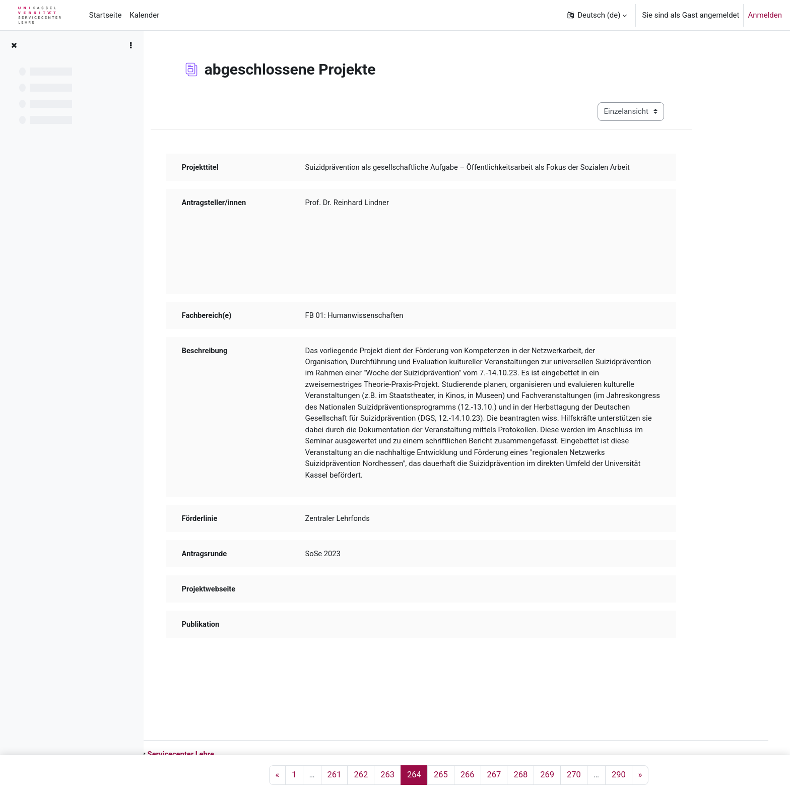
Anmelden (765, 15)
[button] (596, 15)
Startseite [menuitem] (105, 15)
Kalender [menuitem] (144, 15)
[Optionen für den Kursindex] (130, 45)
